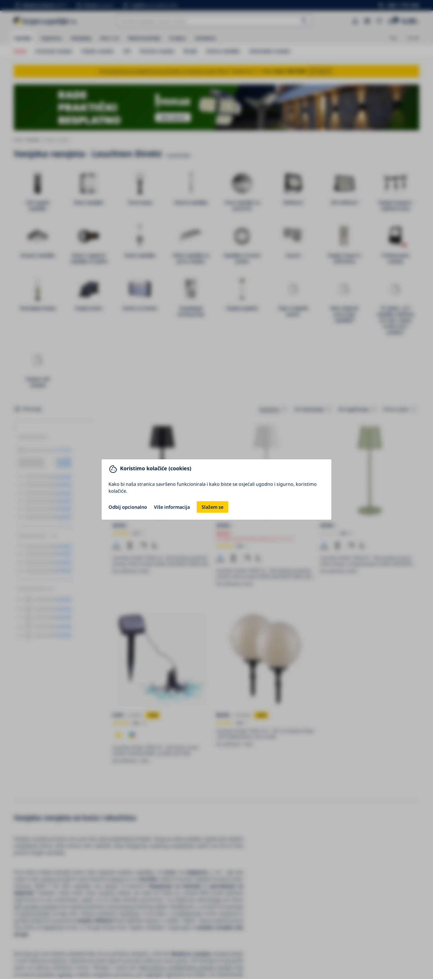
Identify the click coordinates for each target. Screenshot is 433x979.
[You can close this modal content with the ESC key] (216, 489)
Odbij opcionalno (128, 507)
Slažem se (212, 507)
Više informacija (172, 507)
